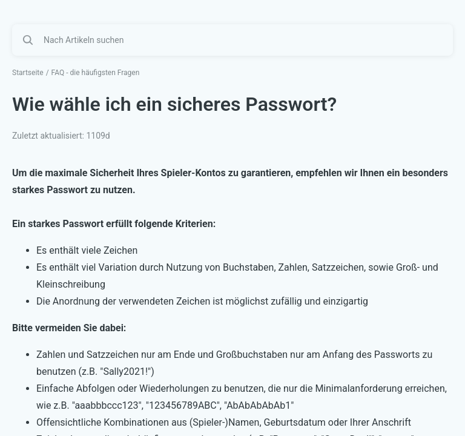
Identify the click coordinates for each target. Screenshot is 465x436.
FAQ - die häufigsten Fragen (95, 72)
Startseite (28, 72)
